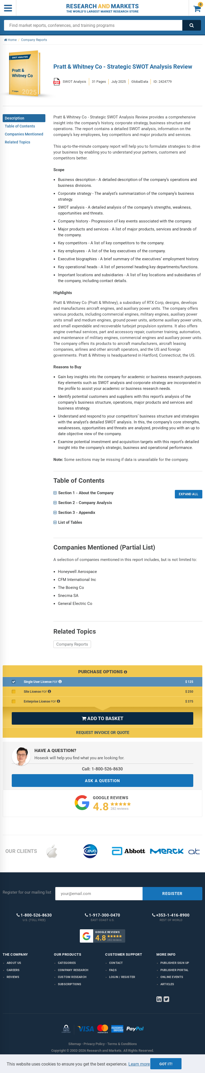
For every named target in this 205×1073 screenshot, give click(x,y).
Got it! (165, 1064)
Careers (13, 970)
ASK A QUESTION (102, 780)
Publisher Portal (174, 970)
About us (14, 963)
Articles (167, 984)
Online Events (171, 977)
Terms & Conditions (122, 1044)
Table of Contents (20, 126)
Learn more (139, 1064)
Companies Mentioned (24, 134)
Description (14, 118)
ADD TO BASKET (102, 718)
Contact (116, 963)
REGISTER (172, 893)
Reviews (13, 977)
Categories (67, 963)
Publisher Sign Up (174, 963)
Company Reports (72, 644)
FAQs (113, 970)
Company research (73, 970)
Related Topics (17, 142)
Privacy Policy (94, 1044)
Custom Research (72, 977)
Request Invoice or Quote (102, 732)
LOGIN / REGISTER (122, 977)
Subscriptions (69, 984)
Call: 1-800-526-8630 (102, 768)
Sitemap (74, 1044)
